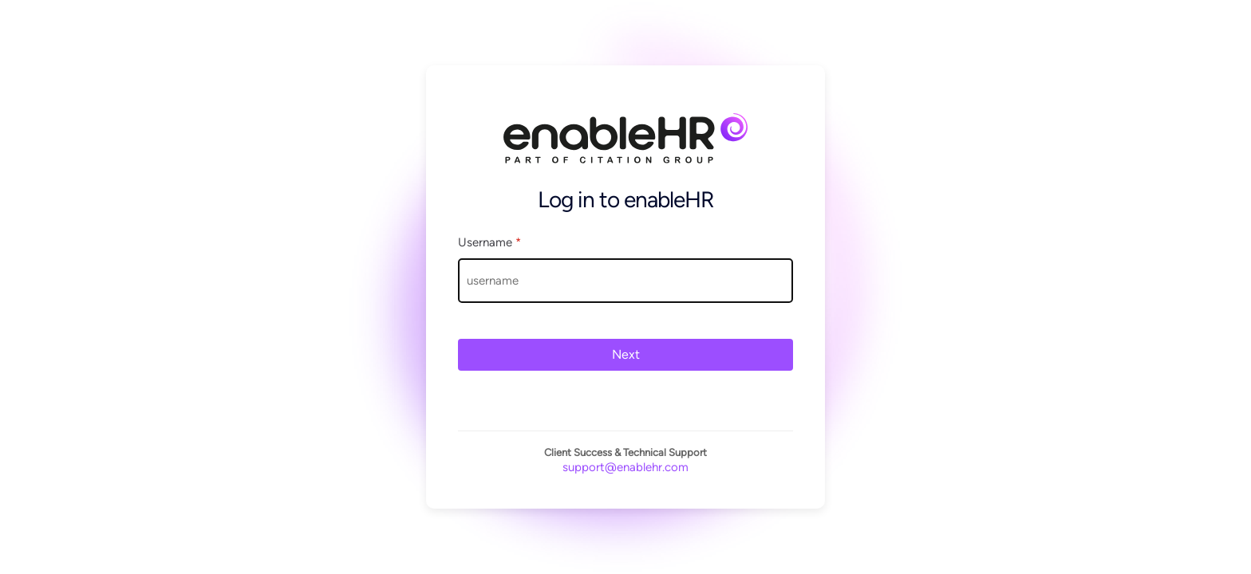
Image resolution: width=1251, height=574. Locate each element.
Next (626, 354)
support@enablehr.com (625, 467)
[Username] (625, 280)
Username (489, 242)
